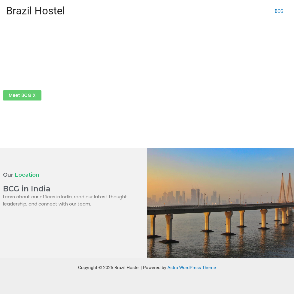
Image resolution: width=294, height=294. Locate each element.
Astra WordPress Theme (191, 267)
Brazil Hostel (35, 11)
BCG (279, 11)
